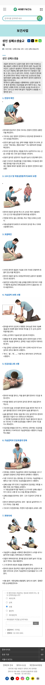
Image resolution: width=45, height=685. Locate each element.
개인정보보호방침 (36, 665)
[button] (40, 18)
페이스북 (28, 40)
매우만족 (12, 598)
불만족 (11, 611)
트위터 (32, 40)
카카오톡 (36, 40)
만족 (10, 602)
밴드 (40, 40)
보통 (10, 606)
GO (42, 649)
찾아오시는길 (21, 665)
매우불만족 (13, 615)
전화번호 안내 (8, 665)
